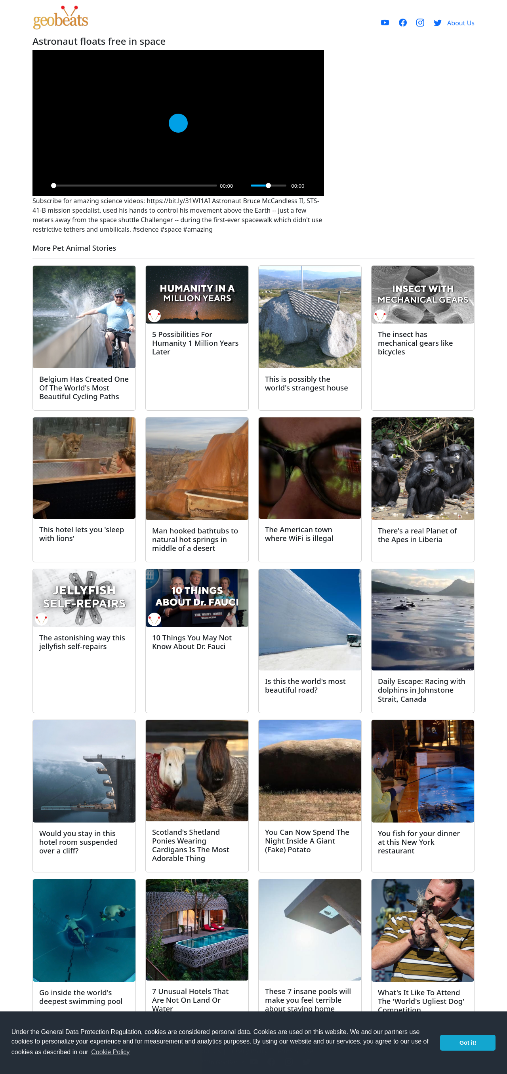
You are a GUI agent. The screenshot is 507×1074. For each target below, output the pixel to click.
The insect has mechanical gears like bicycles (415, 342)
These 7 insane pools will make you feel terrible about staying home (308, 999)
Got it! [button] (467, 1043)
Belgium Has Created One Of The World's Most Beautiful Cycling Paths (84, 387)
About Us (461, 23)
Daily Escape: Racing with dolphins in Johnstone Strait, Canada (421, 689)
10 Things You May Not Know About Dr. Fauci (192, 641)
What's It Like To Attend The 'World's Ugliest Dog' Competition (421, 1001)
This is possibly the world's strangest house (306, 383)
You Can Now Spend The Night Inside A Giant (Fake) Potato (307, 840)
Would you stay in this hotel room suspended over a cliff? (78, 841)
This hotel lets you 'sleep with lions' (81, 533)
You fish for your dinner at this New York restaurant (419, 841)
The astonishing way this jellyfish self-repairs (82, 641)
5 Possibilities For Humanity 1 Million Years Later (195, 342)
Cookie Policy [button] (110, 1052)
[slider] (134, 185)
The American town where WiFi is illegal (299, 533)
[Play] (42, 185)
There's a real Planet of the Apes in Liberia (417, 535)
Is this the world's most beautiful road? (305, 685)
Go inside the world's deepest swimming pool (80, 996)
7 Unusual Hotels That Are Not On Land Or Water (190, 999)
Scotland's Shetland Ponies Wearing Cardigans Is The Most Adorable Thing (190, 845)
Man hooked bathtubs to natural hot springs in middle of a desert (195, 539)
